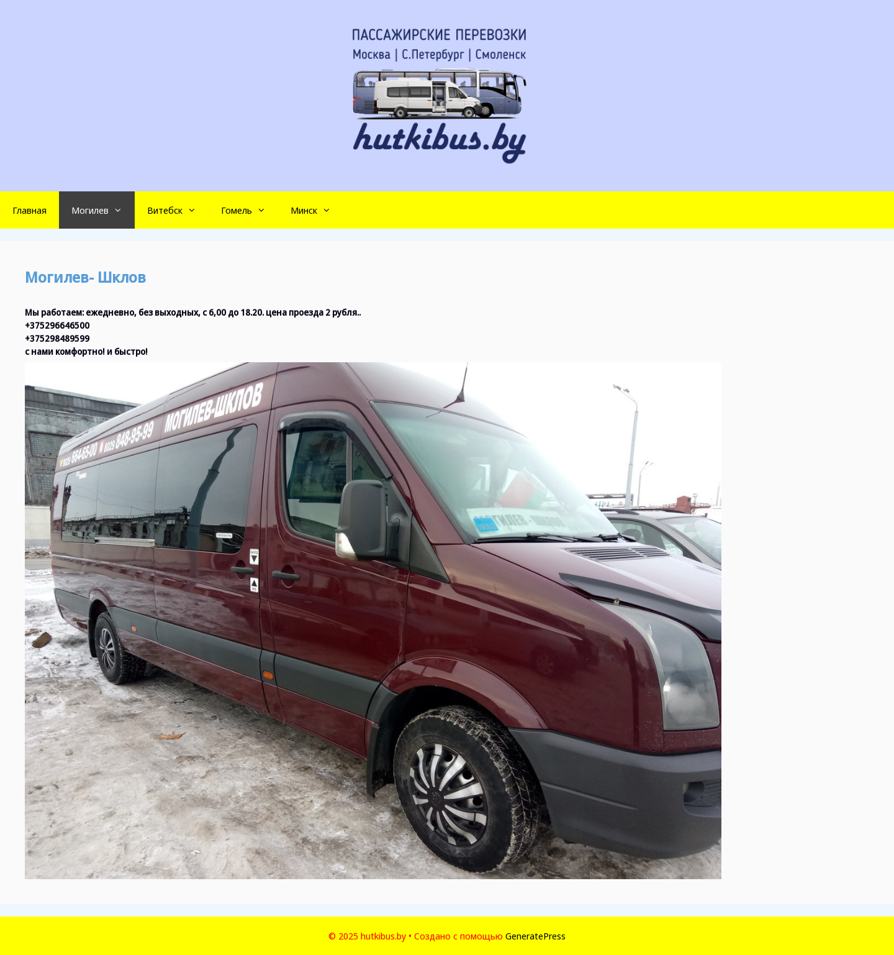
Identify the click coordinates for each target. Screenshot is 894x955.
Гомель (249, 210)
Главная (29, 210)
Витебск (178, 210)
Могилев (103, 210)
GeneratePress (535, 936)
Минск (317, 210)
